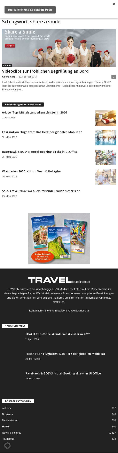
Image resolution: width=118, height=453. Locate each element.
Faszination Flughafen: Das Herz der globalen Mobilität (42, 132)
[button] (7, 445)
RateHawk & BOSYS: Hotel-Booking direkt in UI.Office (39, 152)
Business (7, 414)
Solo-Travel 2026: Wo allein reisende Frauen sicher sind (41, 191)
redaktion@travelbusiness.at (72, 310)
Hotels (6, 426)
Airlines (7, 65)
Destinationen (10, 420)
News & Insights (11, 432)
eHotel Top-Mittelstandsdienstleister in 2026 (34, 112)
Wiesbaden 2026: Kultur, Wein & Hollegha (31, 171)
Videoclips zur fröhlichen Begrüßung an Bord (45, 71)
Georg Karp (8, 76)
